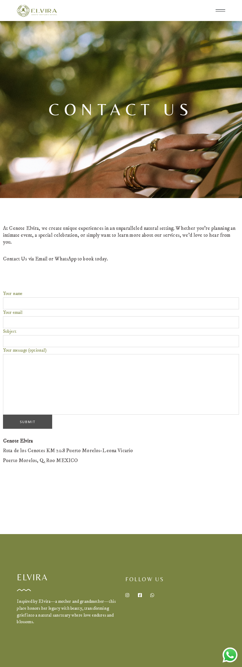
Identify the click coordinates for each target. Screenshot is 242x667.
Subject (121, 338)
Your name (121, 300)
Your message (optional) (121, 381)
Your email (121, 319)
